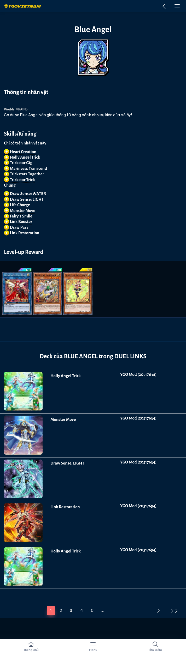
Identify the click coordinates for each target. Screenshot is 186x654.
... (102, 610)
